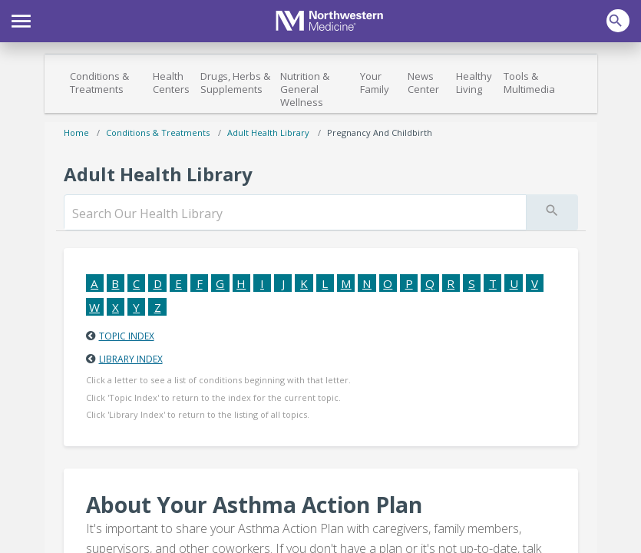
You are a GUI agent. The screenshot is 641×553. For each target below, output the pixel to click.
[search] (295, 213)
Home (76, 132)
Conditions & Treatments (99, 82)
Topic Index (126, 336)
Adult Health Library (268, 132)
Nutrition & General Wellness (304, 89)
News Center (423, 82)
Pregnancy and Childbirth (379, 132)
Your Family (374, 82)
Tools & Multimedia (529, 82)
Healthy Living (474, 82)
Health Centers (171, 82)
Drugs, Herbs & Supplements (235, 82)
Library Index (131, 359)
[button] (21, 19)
